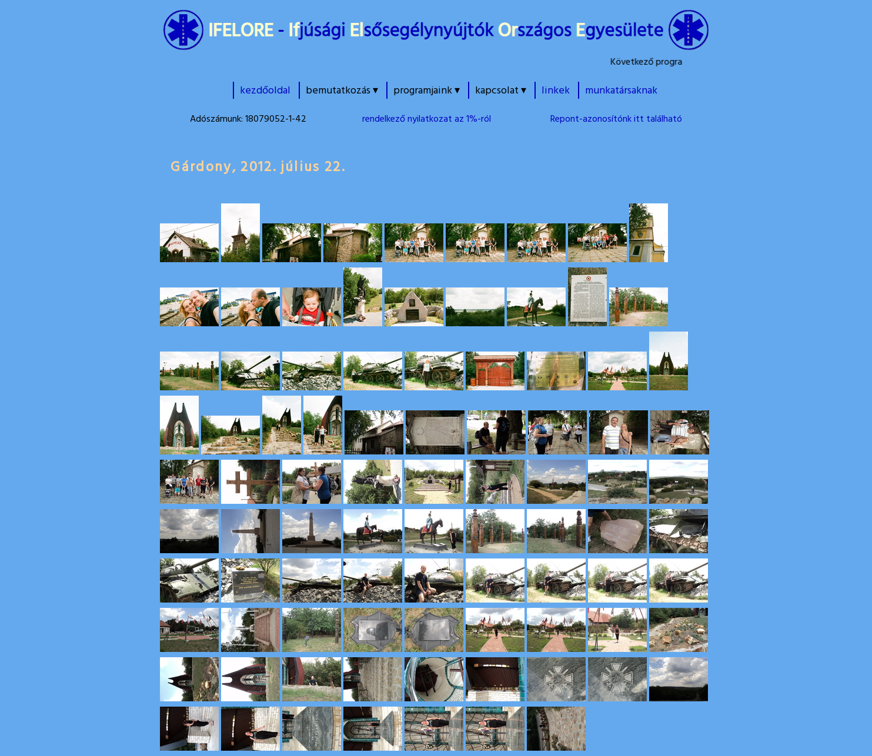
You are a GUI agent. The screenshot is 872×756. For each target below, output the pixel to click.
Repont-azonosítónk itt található (616, 118)
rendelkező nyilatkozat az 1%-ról (426, 118)
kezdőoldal (265, 90)
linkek (556, 90)
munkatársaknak (621, 90)
